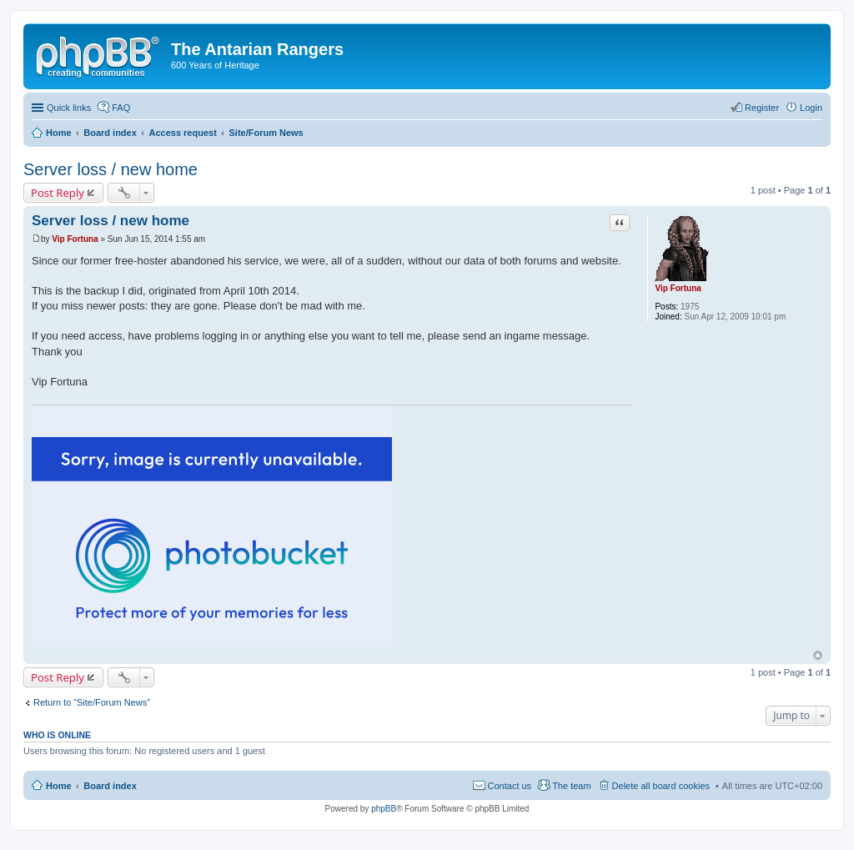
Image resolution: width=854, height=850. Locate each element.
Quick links (69, 108)
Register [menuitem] (762, 108)
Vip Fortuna (678, 288)
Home (59, 786)
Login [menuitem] (811, 108)
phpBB (383, 808)
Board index (110, 786)
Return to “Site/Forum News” (91, 702)
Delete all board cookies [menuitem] (661, 786)
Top (817, 655)
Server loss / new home (110, 169)
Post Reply (57, 192)
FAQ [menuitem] (121, 108)
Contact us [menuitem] (510, 786)
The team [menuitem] (571, 786)
